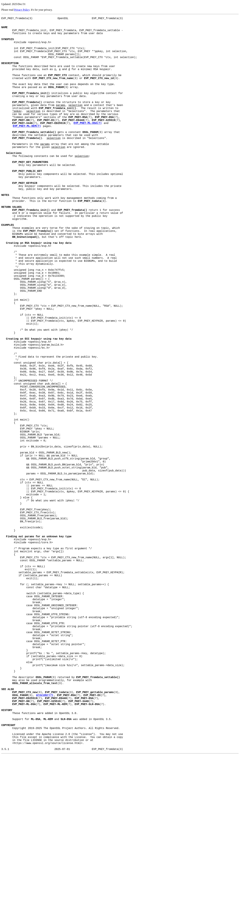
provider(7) (44, 846)
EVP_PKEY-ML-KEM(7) (27, 150)
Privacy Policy (22, 9)
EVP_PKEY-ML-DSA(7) (88, 147)
